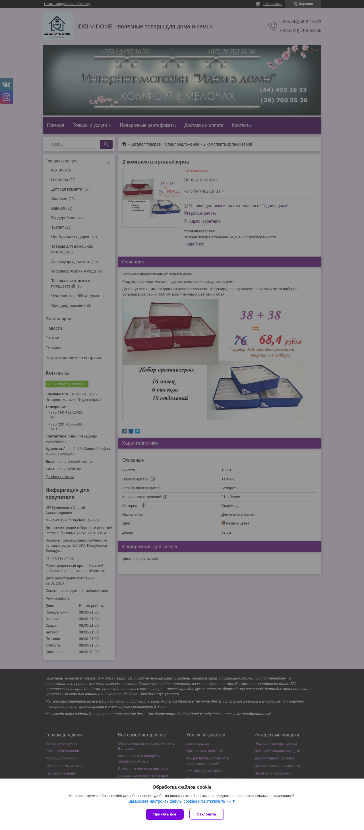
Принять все (164, 814)
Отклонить (206, 814)
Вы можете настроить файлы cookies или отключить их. (179, 801)
